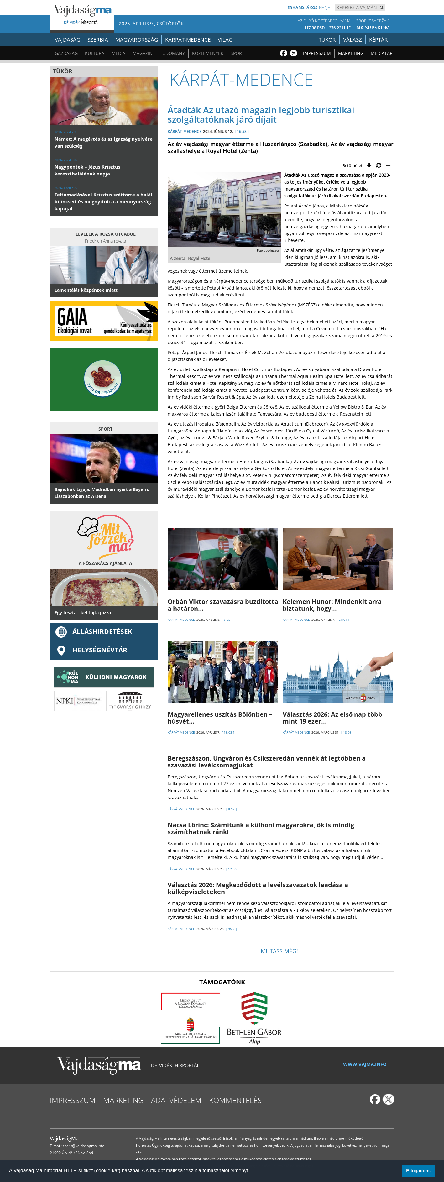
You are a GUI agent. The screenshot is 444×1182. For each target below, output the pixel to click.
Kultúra (94, 53)
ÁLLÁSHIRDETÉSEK (93, 631)
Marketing (350, 53)
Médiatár (382, 53)
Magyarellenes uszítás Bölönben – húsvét (220, 717)
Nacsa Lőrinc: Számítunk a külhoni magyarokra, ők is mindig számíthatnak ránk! (261, 828)
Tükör (327, 39)
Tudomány (172, 53)
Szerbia (97, 39)
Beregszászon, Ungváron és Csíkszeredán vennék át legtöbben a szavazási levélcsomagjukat (267, 761)
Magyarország (136, 39)
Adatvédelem (176, 1100)
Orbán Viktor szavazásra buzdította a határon (223, 605)
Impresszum (317, 53)
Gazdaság (66, 53)
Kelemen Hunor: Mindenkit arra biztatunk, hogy (332, 605)
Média (118, 53)
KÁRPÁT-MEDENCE (184, 131)
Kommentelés (235, 1100)
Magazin (143, 53)
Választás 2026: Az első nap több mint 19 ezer (332, 717)
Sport (237, 53)
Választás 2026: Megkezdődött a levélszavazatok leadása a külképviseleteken (258, 888)
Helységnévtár (91, 650)
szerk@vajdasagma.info (83, 1145)
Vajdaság (67, 39)
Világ (225, 39)
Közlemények (207, 53)
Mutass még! (279, 951)
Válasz (352, 39)
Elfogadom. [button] (418, 1170)
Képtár (378, 39)
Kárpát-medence (188, 39)
